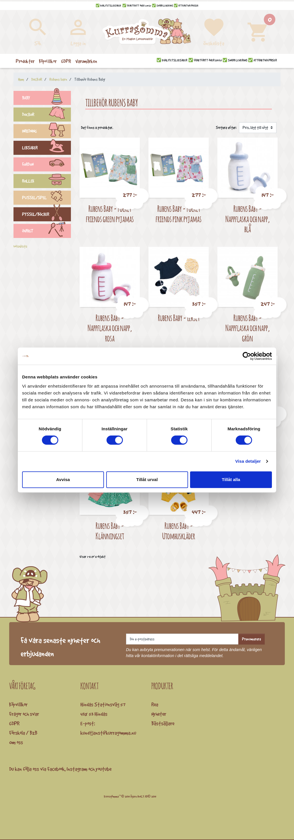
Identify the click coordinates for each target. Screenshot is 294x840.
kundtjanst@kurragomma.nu (108, 733)
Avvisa (63, 479)
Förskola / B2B (23, 733)
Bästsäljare (162, 723)
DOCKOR (46, 115)
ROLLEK (46, 181)
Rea (154, 704)
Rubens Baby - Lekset (179, 318)
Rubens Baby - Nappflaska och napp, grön (247, 328)
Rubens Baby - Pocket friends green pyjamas (110, 214)
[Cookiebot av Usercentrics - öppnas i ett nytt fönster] (247, 356)
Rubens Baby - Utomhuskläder (178, 531)
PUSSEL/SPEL (46, 198)
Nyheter (158, 714)
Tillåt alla (231, 479)
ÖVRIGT (46, 231)
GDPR (14, 723)
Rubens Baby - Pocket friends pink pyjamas (179, 214)
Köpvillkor (18, 704)
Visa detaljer (248, 461)
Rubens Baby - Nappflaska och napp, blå (247, 219)
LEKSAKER (46, 148)
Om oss (16, 742)
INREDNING (46, 131)
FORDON (46, 165)
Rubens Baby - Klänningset (110, 531)
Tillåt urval (147, 479)
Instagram (77, 769)
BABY (46, 98)
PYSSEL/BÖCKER (46, 215)
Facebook (56, 769)
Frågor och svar (24, 714)
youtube (103, 769)
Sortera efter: (226, 127)
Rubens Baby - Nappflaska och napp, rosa (110, 328)
